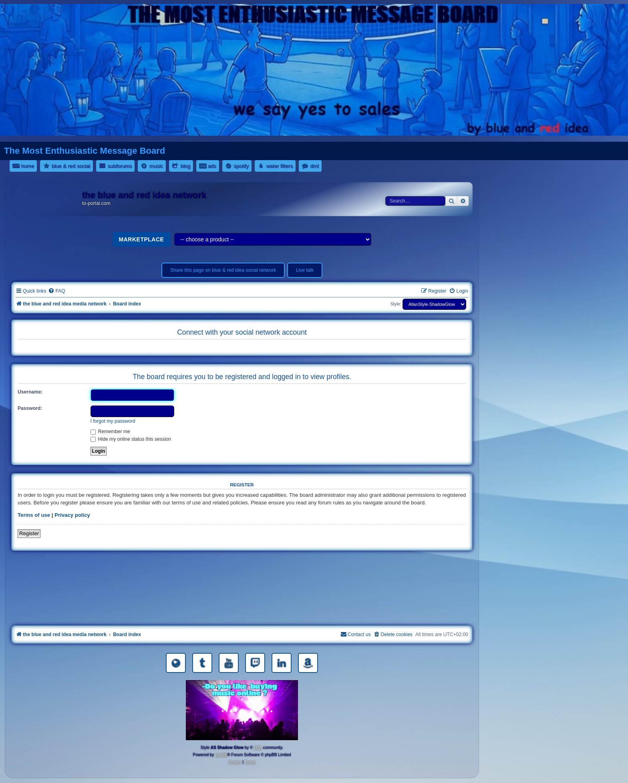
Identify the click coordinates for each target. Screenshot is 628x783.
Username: (30, 392)
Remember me (110, 431)
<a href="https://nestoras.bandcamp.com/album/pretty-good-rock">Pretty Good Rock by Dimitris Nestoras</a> (242, 612)
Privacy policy (72, 515)
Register (29, 533)
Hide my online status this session (131, 439)
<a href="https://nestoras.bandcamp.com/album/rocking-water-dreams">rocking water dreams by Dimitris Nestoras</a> (242, 567)
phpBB (221, 755)
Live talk (305, 270)
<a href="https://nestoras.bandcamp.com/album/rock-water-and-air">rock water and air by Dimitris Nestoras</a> (242, 589)
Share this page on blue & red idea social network (223, 270)
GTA (258, 747)
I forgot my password (113, 421)
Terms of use (34, 515)
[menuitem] (56, 291)
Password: (30, 408)
